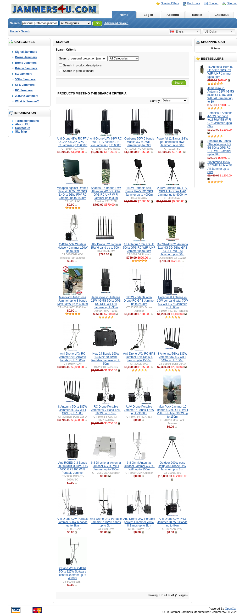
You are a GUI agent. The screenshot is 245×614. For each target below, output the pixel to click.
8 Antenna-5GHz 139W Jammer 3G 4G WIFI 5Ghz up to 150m (172, 357)
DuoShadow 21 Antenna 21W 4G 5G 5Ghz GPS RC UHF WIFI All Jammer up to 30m (172, 249)
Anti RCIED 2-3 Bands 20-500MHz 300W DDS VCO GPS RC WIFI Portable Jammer (73, 467)
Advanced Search (116, 23)
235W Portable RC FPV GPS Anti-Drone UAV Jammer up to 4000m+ (172, 191)
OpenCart (231, 608)
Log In (148, 15)
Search (25, 31)
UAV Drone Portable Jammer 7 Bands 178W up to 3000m (139, 410)
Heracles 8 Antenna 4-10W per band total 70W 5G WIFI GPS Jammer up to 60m (220, 119)
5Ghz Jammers (25, 79)
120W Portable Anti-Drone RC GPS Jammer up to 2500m (139, 301)
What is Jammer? (27, 101)
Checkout (221, 15)
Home (124, 15)
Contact (213, 3)
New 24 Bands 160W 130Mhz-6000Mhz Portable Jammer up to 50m (105, 358)
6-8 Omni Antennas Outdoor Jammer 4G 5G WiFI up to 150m (139, 466)
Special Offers (170, 3)
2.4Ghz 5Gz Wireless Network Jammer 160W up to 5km (73, 248)
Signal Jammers (26, 51)
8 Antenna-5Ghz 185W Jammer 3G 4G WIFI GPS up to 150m (72, 410)
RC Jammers (24, 90)
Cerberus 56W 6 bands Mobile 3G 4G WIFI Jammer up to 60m (139, 142)
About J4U (22, 124)
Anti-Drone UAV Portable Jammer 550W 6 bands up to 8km (73, 522)
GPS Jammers (24, 85)
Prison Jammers (26, 68)
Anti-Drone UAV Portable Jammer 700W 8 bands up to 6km (106, 522)
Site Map (21, 131)
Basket (197, 15)
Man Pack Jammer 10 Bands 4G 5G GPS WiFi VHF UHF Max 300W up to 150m (172, 411)
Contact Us (22, 128)
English (177, 31)
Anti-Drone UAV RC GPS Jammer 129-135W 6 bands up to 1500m (139, 357)
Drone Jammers (26, 57)
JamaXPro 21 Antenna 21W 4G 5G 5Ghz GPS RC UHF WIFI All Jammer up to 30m (220, 95)
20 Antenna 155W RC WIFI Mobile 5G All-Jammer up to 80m (219, 167)
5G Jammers (23, 74)
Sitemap (232, 3)
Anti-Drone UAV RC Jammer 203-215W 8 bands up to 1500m (72, 357)
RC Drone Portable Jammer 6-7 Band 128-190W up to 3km (106, 410)
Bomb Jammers (26, 62)
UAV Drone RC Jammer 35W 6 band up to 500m (105, 246)
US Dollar (211, 31)
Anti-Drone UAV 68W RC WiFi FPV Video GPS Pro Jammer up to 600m (106, 142)
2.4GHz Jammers (26, 96)
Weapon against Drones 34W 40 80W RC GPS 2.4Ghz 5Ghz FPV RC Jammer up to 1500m (72, 193)
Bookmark (193, 3)
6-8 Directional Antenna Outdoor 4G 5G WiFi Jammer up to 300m (106, 466)
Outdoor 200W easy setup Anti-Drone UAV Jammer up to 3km (172, 466)
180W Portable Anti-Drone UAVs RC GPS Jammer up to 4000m (139, 191)
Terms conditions (27, 121)
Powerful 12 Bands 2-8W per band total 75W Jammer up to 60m (172, 142)
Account (173, 15)
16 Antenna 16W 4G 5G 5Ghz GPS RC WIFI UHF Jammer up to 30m (220, 72)
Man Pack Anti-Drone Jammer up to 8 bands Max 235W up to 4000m (72, 301)
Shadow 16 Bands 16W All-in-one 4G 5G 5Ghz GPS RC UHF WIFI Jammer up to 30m (219, 147)
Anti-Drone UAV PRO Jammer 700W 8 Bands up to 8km (172, 522)
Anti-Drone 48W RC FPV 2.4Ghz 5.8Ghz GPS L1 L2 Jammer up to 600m (73, 142)
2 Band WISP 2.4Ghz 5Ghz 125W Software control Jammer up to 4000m (72, 573)
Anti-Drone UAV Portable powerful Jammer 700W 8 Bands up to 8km (139, 522)
